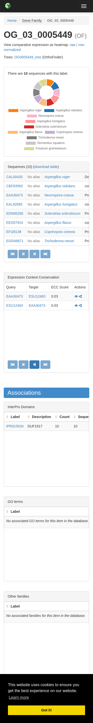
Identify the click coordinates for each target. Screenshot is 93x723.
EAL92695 (14, 204)
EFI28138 (13, 232)
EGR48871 (14, 241)
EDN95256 (14, 213)
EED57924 (14, 223)
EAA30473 (14, 195)
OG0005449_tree (27, 57)
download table (46, 167)
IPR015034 (15, 426)
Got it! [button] (46, 710)
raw (73, 45)
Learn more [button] (19, 697)
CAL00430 (14, 177)
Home (12, 21)
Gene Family (32, 21)
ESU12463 (37, 296)
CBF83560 (14, 186)
